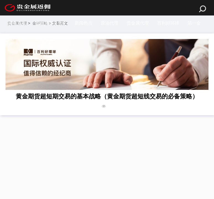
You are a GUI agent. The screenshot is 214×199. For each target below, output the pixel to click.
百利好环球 (168, 23)
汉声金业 (17, 38)
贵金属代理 (138, 23)
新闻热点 (83, 23)
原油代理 (109, 23)
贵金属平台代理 (50, 23)
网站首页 (17, 23)
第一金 (194, 23)
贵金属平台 (45, 38)
